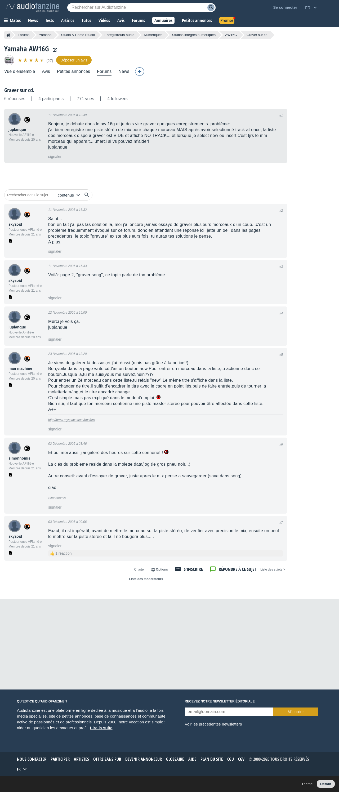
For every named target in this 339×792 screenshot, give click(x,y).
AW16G (231, 35)
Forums (23, 35)
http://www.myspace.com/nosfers (71, 420)
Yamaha (45, 35)
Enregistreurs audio (119, 35)
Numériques (153, 35)
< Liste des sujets (272, 569)
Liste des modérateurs (146, 579)
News (123, 71)
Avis (46, 71)
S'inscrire (193, 569)
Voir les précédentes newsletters (213, 724)
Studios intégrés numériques (194, 35)
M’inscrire (296, 712)
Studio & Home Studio (78, 35)
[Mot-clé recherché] (141, 7)
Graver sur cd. (19, 90)
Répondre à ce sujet (237, 569)
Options (162, 569)
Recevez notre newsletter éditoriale (220, 701)
